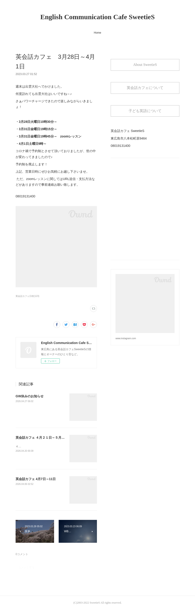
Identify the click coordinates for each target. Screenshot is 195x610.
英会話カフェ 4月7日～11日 (36, 479)
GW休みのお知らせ (30, 396)
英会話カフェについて (145, 88)
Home (97, 32)
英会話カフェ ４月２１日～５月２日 (42, 437)
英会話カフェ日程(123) (27, 296)
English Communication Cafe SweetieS (97, 17)
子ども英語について (145, 111)
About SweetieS (145, 65)
